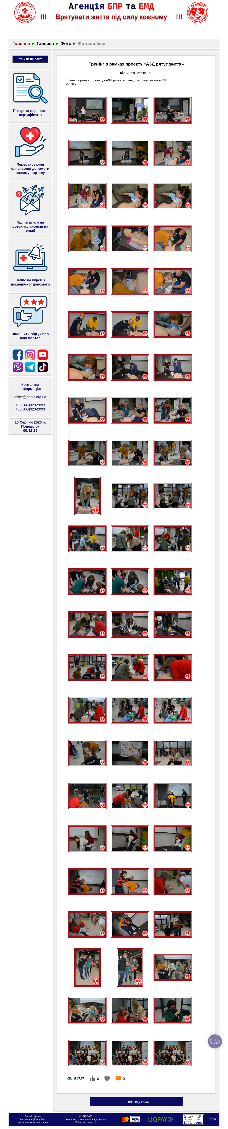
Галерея (45, 43)
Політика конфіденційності (33, 1119)
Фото (66, 43)
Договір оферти (33, 1116)
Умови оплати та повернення (33, 1122)
